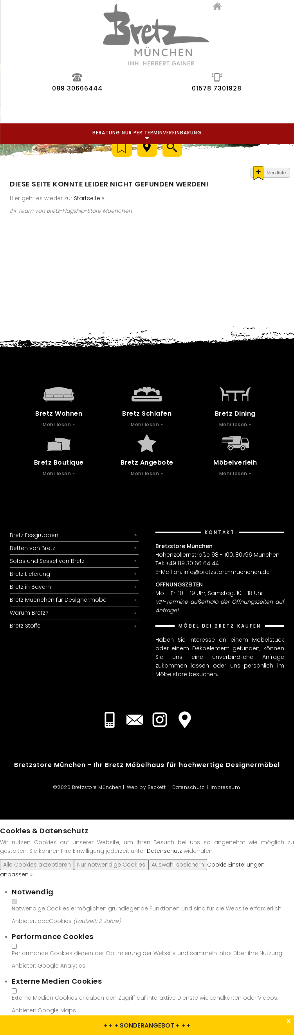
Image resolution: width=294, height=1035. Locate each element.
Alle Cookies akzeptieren (37, 865)
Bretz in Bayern (30, 587)
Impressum (225, 787)
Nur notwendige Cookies (111, 865)
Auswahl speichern (178, 865)
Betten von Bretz (32, 548)
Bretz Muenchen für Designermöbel (59, 600)
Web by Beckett (146, 787)
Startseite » (89, 198)
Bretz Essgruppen (34, 535)
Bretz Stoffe (25, 626)
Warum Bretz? (29, 613)
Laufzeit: (87, 921)
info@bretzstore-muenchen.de (227, 572)
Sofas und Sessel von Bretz (47, 561)
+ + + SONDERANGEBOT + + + (147, 1025)
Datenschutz (188, 787)
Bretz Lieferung (30, 574)
